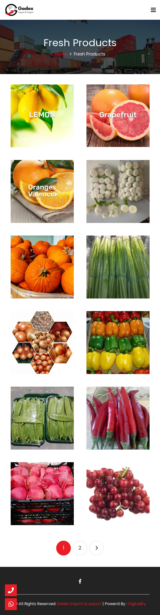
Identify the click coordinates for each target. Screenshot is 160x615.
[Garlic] (118, 191)
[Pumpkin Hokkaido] (42, 267)
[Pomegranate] (42, 493)
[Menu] (153, 10)
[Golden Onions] (42, 342)
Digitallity (137, 604)
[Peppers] (118, 342)
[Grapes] (118, 493)
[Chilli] (118, 418)
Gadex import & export (79, 604)
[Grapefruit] (118, 115)
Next (96, 548)
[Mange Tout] (42, 418)
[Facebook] (80, 581)
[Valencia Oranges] (42, 191)
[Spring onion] (118, 267)
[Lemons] (42, 115)
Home (61, 54)
